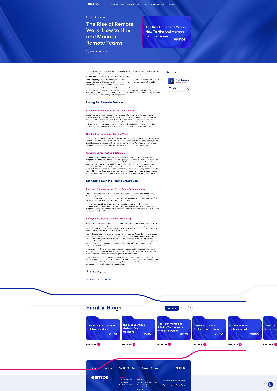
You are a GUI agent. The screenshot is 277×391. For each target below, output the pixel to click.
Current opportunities (158, 5)
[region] (138, 4)
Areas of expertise (128, 5)
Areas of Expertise (110, 368)
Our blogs (172, 5)
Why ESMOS (142, 5)
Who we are (114, 5)
